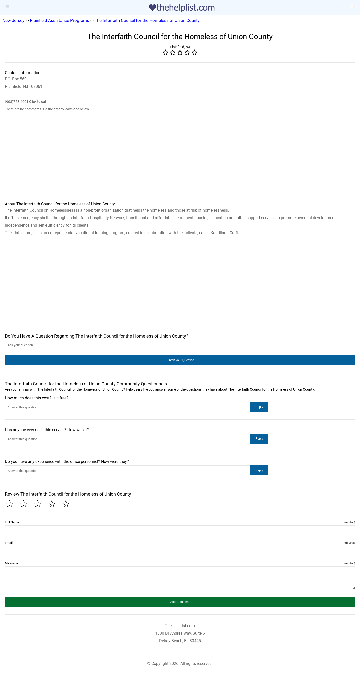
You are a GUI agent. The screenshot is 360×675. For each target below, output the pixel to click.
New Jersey (13, 20)
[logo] (180, 8)
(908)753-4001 (25, 102)
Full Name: (180, 522)
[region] (180, 161)
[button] (180, 360)
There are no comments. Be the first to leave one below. (47, 109)
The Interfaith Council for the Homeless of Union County (147, 20)
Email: (180, 543)
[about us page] (352, 7)
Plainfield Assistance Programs (59, 20)
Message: (180, 563)
